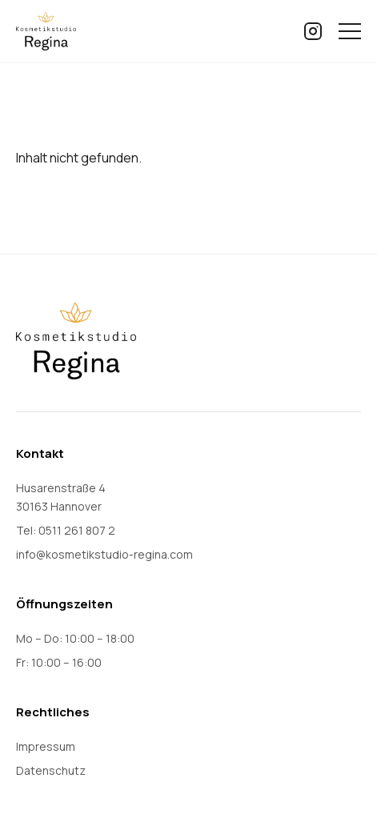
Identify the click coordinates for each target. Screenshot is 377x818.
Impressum (45, 746)
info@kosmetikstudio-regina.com (104, 554)
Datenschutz (51, 770)
